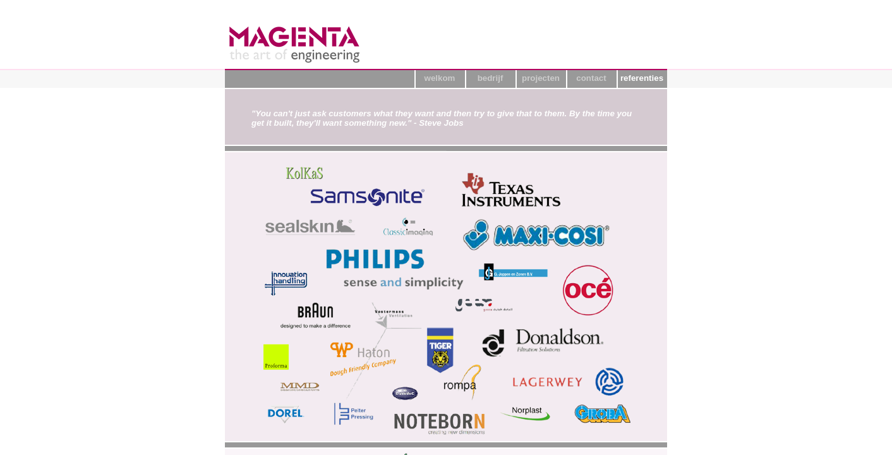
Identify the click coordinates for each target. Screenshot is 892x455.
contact (591, 78)
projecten (541, 78)
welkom (440, 78)
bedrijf (490, 78)
